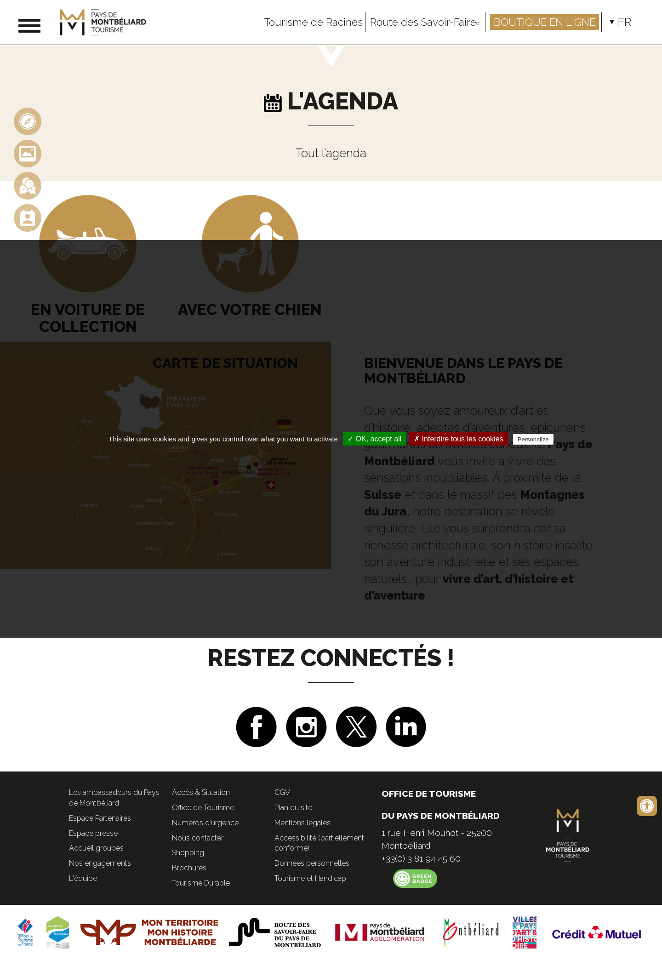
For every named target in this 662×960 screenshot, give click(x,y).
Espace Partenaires (100, 818)
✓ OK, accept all (374, 439)
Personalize (533, 439)
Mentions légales (302, 822)
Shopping (188, 852)
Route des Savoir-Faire (426, 22)
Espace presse (93, 833)
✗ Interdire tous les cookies (458, 439)
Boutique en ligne (544, 22)
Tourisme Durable (201, 883)
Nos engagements (100, 863)
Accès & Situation (201, 792)
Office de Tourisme (203, 807)
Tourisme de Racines (313, 22)
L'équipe (83, 878)
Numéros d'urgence (205, 822)
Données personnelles (311, 863)
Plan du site (293, 807)
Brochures (189, 867)
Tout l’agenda (331, 153)
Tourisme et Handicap (310, 878)
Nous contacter (197, 838)
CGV (282, 792)
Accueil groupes (96, 848)
